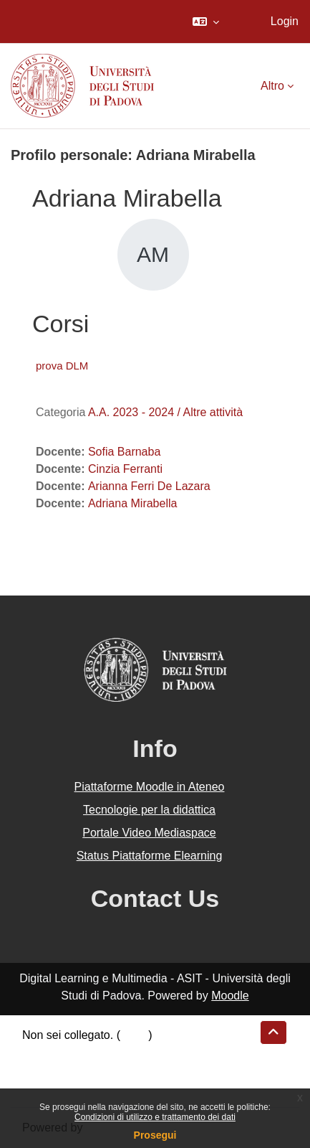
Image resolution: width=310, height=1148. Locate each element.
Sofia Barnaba (124, 452)
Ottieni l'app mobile (71, 1087)
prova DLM (62, 365)
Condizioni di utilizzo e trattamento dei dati (155, 1117)
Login (285, 21)
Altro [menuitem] (272, 86)
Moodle (229, 995)
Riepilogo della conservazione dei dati (118, 1052)
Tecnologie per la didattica (149, 810)
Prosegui (155, 1135)
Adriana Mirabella (133, 503)
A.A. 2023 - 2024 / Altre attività (165, 412)
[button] (206, 21)
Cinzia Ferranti (125, 469)
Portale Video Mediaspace (149, 833)
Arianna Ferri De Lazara (149, 486)
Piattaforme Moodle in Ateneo (149, 787)
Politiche (43, 1069)
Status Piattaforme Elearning (150, 856)
